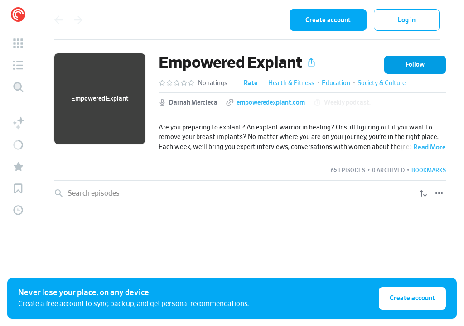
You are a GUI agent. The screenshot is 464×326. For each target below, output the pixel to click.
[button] (18, 43)
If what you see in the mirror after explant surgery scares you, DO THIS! (190, 221)
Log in (407, 20)
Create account (328, 20)
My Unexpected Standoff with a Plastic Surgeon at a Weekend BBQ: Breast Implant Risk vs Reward (233, 319)
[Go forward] (78, 20)
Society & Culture (382, 83)
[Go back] (58, 20)
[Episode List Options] (439, 193)
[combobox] (223, 20)
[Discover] (18, 87)
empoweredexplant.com (271, 103)
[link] (250, 222)
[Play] (421, 222)
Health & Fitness (291, 83)
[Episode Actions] (440, 222)
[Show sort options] (423, 193)
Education (336, 83)
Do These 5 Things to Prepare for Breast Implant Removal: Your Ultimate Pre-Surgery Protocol (226, 254)
